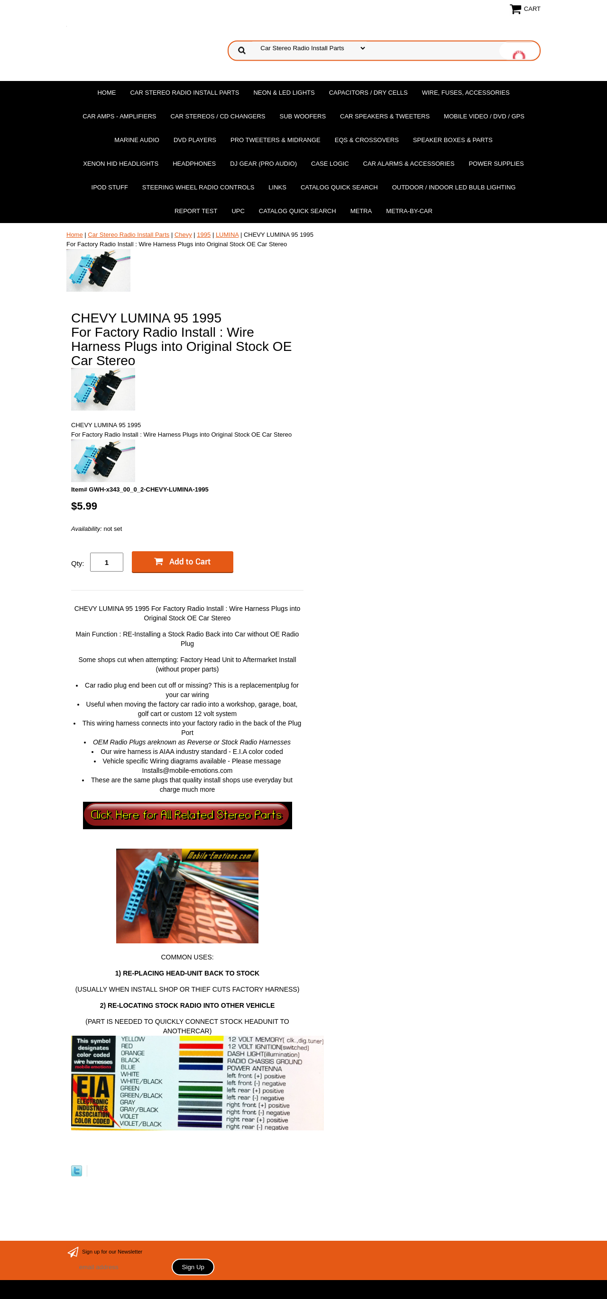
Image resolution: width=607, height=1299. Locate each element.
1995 (204, 234)
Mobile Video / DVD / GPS (484, 116)
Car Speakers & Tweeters (385, 116)
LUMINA (227, 234)
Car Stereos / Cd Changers (217, 116)
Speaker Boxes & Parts (453, 139)
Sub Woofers (303, 116)
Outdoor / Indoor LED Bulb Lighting (454, 187)
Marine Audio (136, 139)
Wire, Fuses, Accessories (466, 92)
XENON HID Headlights (120, 163)
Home (106, 92)
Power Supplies (496, 163)
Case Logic (330, 163)
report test (196, 211)
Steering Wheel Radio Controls (198, 187)
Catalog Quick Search (339, 187)
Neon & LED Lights (283, 92)
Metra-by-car (409, 211)
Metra (361, 211)
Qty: (77, 563)
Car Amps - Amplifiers (119, 116)
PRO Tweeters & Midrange (275, 139)
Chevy (183, 234)
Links (277, 187)
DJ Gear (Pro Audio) (263, 163)
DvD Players (195, 139)
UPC (237, 211)
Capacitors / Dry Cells (368, 92)
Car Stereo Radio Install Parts (184, 92)
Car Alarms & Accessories (409, 163)
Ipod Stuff (110, 187)
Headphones (194, 163)
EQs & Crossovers (367, 139)
